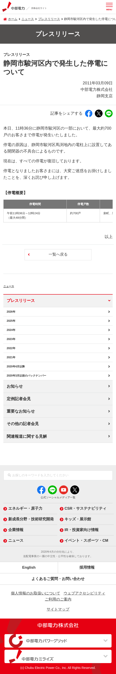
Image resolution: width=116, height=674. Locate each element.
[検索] (9, 475)
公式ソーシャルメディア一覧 (58, 497)
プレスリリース (49, 19)
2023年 (11, 339)
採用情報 (87, 567)
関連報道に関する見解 (27, 436)
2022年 (11, 348)
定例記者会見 (19, 399)
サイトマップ (58, 609)
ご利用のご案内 (58, 599)
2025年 (11, 320)
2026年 (11, 311)
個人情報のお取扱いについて (35, 593)
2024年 (11, 330)
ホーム (12, 19)
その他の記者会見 (23, 424)
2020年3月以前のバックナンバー (26, 375)
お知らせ (15, 386)
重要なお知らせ (21, 411)
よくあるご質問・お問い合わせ (58, 579)
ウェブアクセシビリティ (84, 593)
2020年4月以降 (16, 366)
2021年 (11, 357)
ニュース (16, 285)
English (28, 567)
